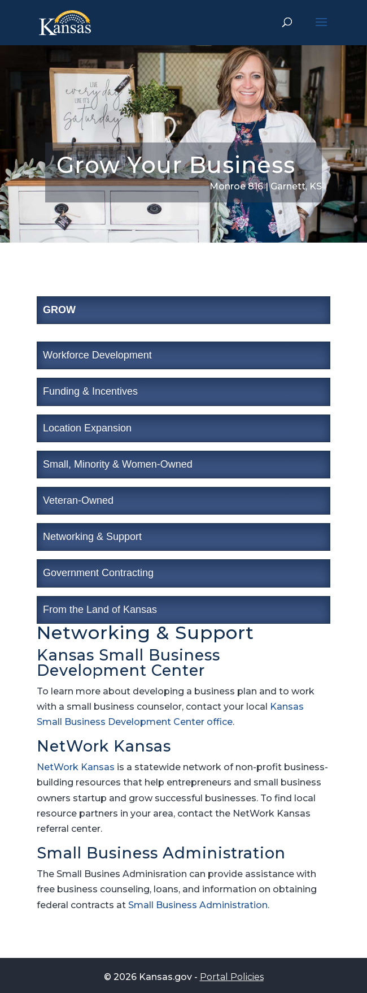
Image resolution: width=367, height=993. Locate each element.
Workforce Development (97, 355)
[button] (321, 29)
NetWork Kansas (76, 767)
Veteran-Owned (78, 500)
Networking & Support (92, 536)
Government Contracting (98, 572)
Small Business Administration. (198, 905)
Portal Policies (232, 977)
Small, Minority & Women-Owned (118, 464)
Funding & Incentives (90, 391)
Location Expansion (87, 428)
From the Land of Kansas (100, 609)
